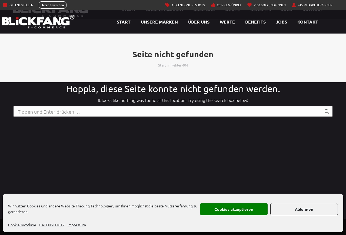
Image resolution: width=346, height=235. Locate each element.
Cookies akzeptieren (233, 209)
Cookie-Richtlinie (22, 224)
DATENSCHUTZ (52, 224)
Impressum (77, 224)
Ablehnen (304, 209)
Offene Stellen (18, 5)
